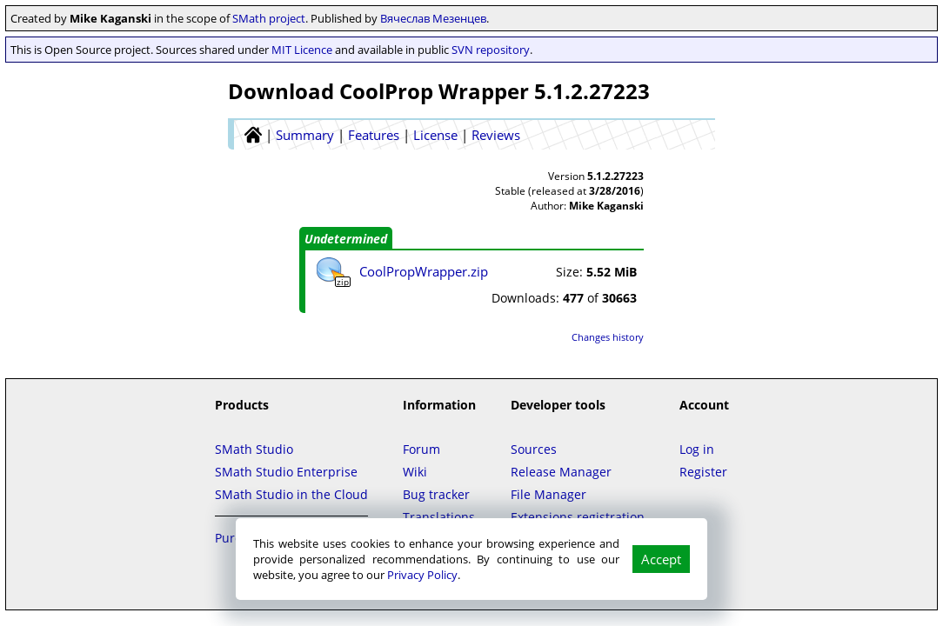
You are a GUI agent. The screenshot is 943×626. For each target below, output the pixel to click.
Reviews (496, 134)
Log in (696, 449)
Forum (421, 449)
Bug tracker (436, 494)
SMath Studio (254, 449)
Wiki (415, 471)
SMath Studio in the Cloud (291, 494)
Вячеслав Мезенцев (433, 18)
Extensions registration (578, 517)
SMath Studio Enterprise (286, 471)
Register (703, 471)
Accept (661, 559)
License (435, 134)
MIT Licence (301, 49)
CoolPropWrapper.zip (423, 271)
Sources (534, 449)
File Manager (548, 494)
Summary (305, 134)
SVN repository (490, 49)
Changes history (608, 336)
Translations (439, 517)
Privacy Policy (422, 575)
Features (373, 134)
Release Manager (561, 471)
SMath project (268, 18)
